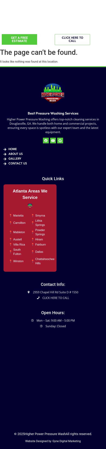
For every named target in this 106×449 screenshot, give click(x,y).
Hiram (39, 239)
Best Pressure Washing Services (53, 113)
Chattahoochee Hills (45, 261)
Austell (17, 239)
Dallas (39, 251)
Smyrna (40, 215)
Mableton (19, 232)
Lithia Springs (40, 222)
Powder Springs (40, 232)
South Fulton (17, 251)
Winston (18, 261)
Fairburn (40, 244)
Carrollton (19, 222)
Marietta (18, 215)
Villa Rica (19, 244)
